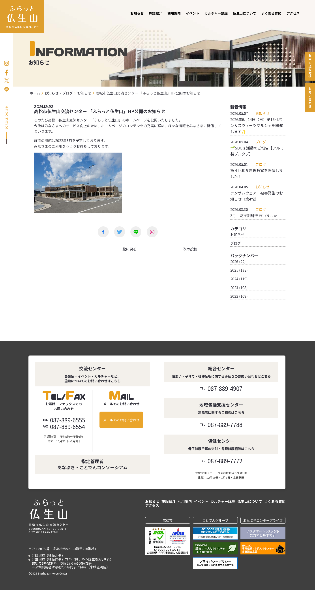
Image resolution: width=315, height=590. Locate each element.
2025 (234, 270)
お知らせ (137, 13)
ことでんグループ (215, 520)
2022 (234, 296)
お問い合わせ (310, 97)
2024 (234, 278)
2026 (234, 261)
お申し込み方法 (310, 66)
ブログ (235, 243)
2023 (234, 287)
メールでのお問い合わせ (121, 420)
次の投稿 (190, 249)
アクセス (293, 13)
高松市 (167, 520)
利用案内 (174, 13)
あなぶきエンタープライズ (263, 520)
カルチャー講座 (216, 13)
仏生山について (244, 13)
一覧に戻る (128, 249)
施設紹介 (155, 13)
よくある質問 (271, 13)
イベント (192, 13)
